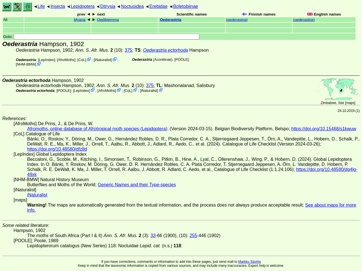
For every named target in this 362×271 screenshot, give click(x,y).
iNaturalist (103, 60)
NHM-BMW (26, 64)
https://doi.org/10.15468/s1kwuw (323, 128)
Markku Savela (249, 262)
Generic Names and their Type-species (137, 184)
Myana (79, 20)
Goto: (101, 36)
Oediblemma (108, 20)
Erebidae (158, 6)
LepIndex (46, 60)
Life (41, 6)
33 (153, 235)
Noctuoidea (132, 6)
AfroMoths (66, 60)
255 (193, 235)
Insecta (57, 6)
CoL (81, 60)
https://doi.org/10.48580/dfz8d (57, 149)
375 (128, 50)
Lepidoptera (83, 6)
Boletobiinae (185, 6)
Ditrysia (107, 6)
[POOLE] (181, 59)
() (237, 20)
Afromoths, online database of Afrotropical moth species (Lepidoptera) (97, 128)
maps (350, 103)
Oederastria (170, 20)
